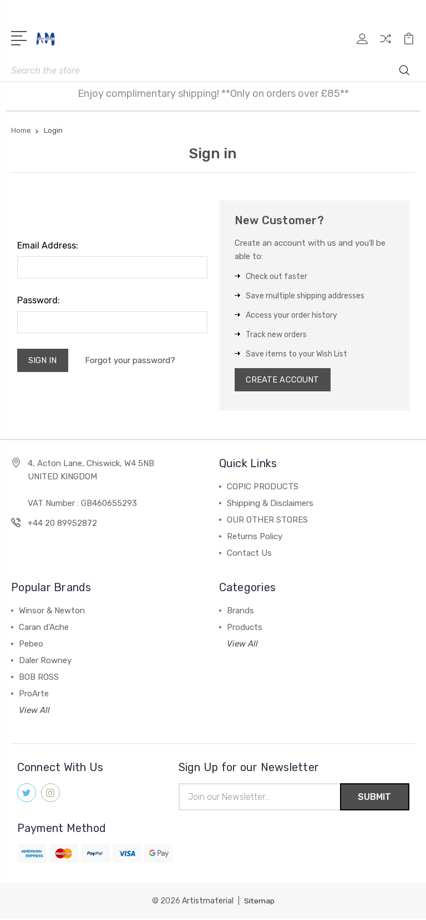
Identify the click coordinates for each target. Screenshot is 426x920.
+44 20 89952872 (62, 524)
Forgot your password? (131, 361)
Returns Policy (254, 537)
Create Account (283, 380)
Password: (38, 300)
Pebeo (31, 645)
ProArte (34, 695)
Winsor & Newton (52, 612)
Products (244, 628)
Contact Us (249, 554)
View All (34, 711)
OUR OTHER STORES (267, 521)
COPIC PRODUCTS (262, 488)
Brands (240, 612)
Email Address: (47, 245)
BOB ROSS (39, 678)
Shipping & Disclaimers (270, 504)
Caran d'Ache (44, 628)
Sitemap (259, 902)
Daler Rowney (45, 661)
